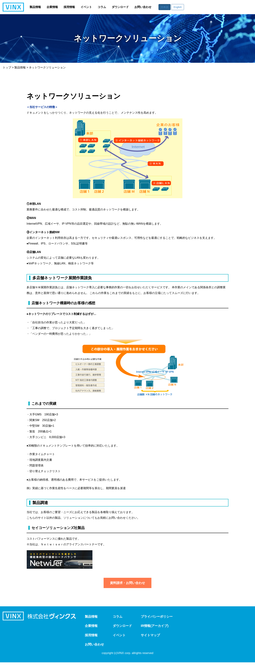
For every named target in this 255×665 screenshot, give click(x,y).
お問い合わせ (142, 7)
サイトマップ (155, 637)
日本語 (164, 7)
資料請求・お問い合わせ (127, 583)
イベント (86, 7)
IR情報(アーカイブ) (160, 627)
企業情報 (52, 7)
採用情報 (69, 7)
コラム (102, 7)
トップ (7, 67)
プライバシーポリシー (162, 617)
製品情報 (35, 7)
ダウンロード (120, 7)
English (178, 7)
